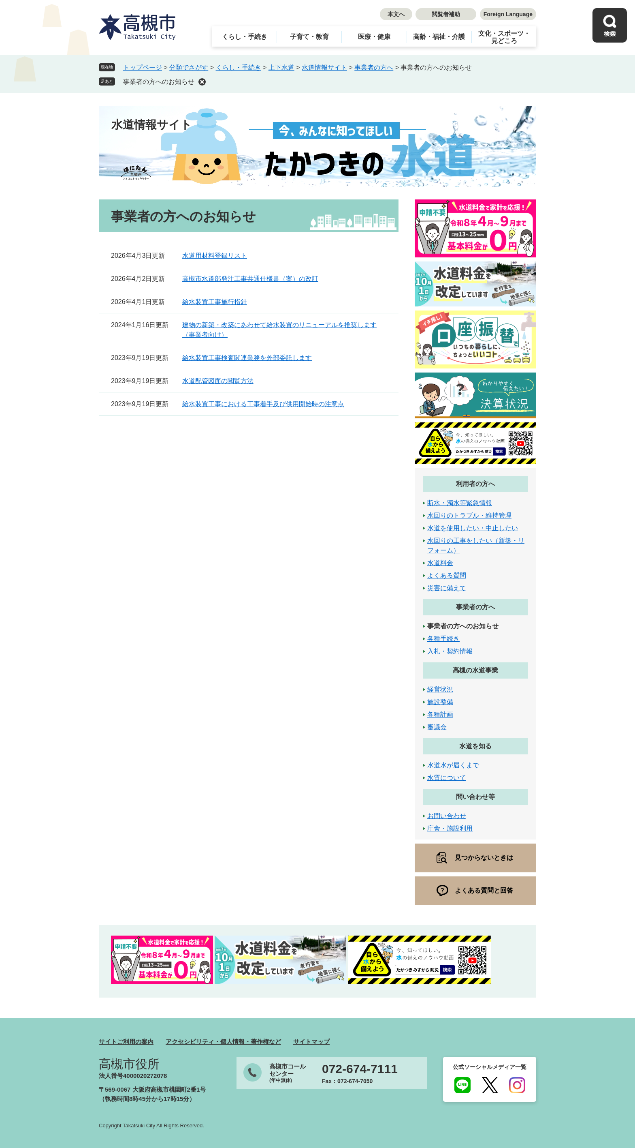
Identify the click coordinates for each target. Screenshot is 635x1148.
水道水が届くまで (453, 765)
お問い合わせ (446, 815)
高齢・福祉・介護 (439, 36)
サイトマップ (311, 1041)
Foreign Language (508, 14)
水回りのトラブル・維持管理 (469, 515)
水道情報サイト (324, 67)
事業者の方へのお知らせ (158, 81)
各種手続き (443, 638)
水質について (446, 777)
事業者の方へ (373, 67)
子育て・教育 (309, 36)
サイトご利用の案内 (126, 1041)
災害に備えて (446, 588)
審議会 (437, 727)
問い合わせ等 (475, 796)
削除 (202, 82)
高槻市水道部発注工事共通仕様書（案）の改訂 (250, 278)
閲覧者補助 (446, 14)
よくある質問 (446, 575)
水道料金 (440, 562)
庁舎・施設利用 (450, 828)
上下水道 (281, 67)
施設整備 (440, 701)
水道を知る (475, 746)
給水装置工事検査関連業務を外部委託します (247, 357)
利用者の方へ (475, 483)
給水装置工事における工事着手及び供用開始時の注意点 (263, 404)
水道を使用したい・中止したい (472, 528)
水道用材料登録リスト (214, 255)
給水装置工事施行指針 (214, 301)
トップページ (142, 67)
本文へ (396, 14)
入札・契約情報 (450, 651)
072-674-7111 (360, 1069)
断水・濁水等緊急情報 (459, 502)
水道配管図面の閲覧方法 (218, 380)
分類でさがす (188, 67)
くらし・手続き (244, 36)
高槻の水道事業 (475, 670)
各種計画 (440, 714)
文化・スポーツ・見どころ (504, 37)
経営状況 (440, 689)
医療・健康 (374, 36)
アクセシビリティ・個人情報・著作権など (223, 1041)
